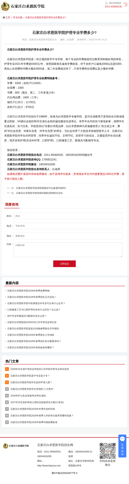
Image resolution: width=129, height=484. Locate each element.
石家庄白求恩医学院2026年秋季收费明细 (28, 290)
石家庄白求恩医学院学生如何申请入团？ (28, 382)
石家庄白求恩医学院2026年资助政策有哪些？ (30, 347)
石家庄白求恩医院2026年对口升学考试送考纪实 (32, 322)
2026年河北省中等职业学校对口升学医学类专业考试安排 (37, 369)
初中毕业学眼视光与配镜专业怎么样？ (27, 316)
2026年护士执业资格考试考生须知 (25, 395)
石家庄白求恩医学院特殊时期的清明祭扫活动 (39, 193)
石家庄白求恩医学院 (19, 116)
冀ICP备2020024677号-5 (64, 473)
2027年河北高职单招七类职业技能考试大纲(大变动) (34, 402)
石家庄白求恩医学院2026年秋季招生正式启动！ (32, 297)
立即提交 (64, 263)
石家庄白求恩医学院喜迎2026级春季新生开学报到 (33, 328)
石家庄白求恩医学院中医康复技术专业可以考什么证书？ (36, 303)
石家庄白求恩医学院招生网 (55, 445)
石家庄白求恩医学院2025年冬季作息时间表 (30, 409)
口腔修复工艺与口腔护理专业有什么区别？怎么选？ (34, 309)
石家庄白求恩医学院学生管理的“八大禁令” (29, 389)
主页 (7, 17)
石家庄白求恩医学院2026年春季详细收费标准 (31, 422)
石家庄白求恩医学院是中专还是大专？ (27, 376)
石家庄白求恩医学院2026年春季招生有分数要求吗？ (34, 341)
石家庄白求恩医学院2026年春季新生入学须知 (30, 335)
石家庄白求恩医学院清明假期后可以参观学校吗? (41, 188)
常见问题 (17, 17)
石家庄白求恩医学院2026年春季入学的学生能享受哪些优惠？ (39, 415)
